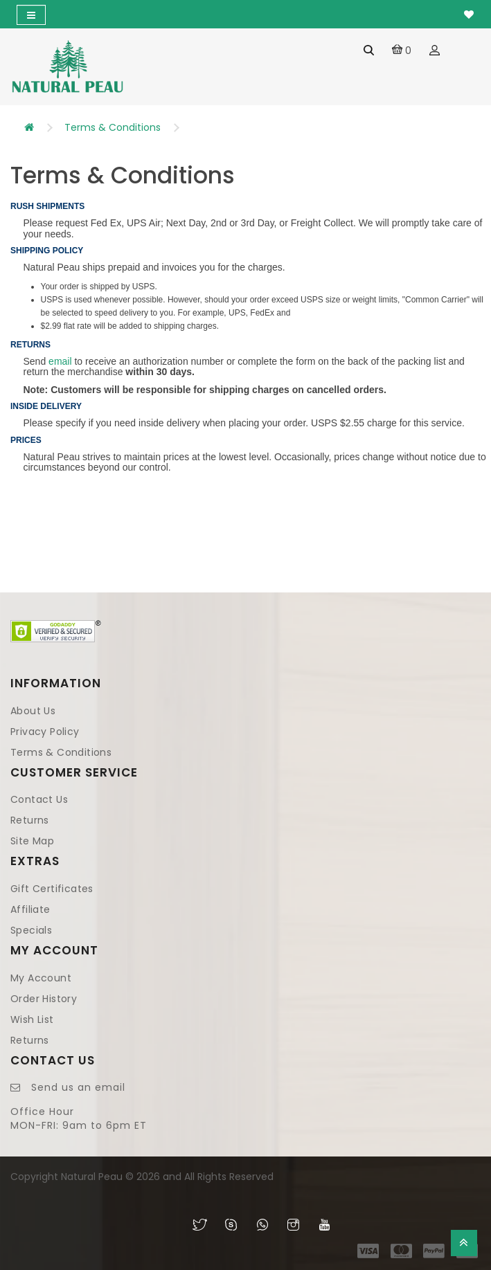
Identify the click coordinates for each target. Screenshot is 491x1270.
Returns (29, 820)
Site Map (32, 841)
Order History (43, 999)
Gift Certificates (51, 889)
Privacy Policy (45, 731)
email (59, 361)
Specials (31, 930)
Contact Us (39, 799)
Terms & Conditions (112, 127)
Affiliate (30, 909)
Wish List (32, 1019)
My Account (40, 978)
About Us (32, 711)
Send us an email (78, 1087)
